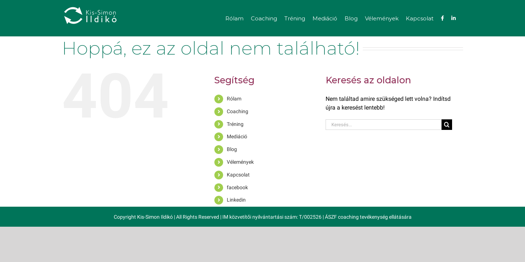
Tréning (235, 124)
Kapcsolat (238, 175)
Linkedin (236, 200)
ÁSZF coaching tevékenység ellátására (368, 217)
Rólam (234, 99)
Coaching (237, 111)
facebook (237, 187)
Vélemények (240, 162)
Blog (232, 149)
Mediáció (237, 136)
